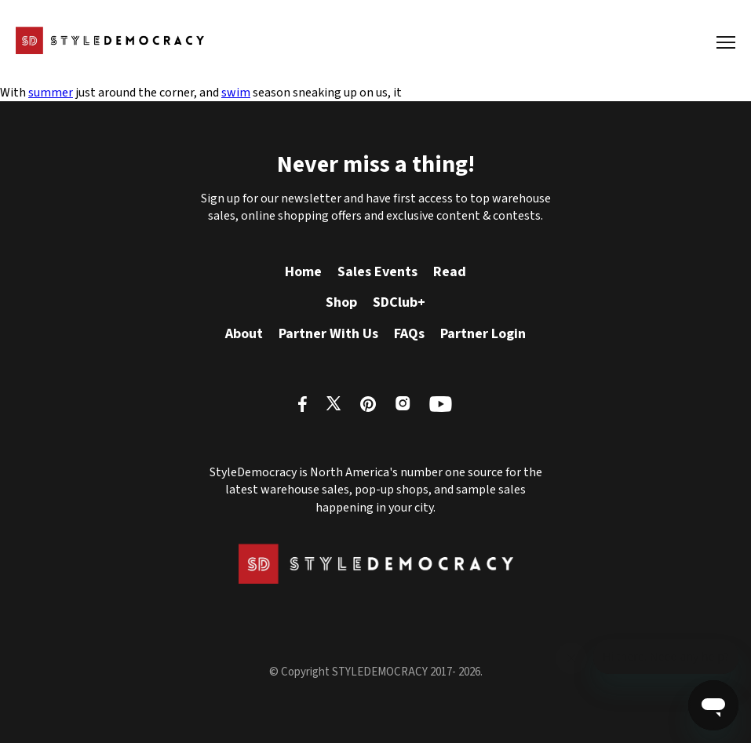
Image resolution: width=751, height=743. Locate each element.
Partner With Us (328, 334)
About (244, 334)
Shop (341, 302)
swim (235, 92)
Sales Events (377, 272)
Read (449, 272)
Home (303, 272)
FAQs (409, 334)
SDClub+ (399, 302)
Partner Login (483, 334)
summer (50, 92)
